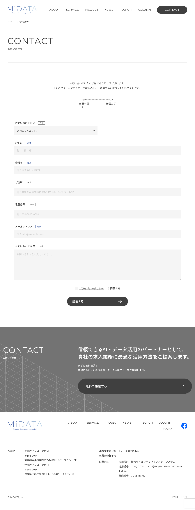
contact (172, 9)
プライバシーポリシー (91, 288)
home (10, 21)
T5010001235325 (129, 454)
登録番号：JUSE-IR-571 (132, 478)
